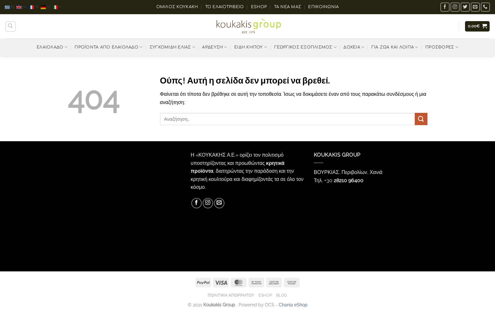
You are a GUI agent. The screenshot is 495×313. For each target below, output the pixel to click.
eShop (259, 7)
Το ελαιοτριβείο (224, 7)
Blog (281, 295)
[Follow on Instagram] (455, 7)
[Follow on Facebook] (445, 7)
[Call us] (485, 7)
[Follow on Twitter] (465, 7)
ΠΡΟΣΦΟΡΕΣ (441, 47)
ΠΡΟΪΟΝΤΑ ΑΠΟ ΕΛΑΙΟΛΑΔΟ (108, 47)
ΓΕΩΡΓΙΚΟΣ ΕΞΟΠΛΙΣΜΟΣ (305, 47)
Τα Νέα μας (287, 7)
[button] (477, 26)
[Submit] (421, 119)
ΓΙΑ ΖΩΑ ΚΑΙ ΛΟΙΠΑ (395, 47)
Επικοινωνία (323, 7)
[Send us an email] (475, 7)
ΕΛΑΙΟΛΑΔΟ (52, 47)
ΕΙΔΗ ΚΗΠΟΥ (250, 47)
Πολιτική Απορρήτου (231, 295)
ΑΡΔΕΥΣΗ (214, 47)
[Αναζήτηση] (10, 26)
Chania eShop (293, 304)
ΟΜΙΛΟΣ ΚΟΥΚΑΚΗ (177, 7)
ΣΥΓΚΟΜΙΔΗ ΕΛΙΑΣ (172, 47)
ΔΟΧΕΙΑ (353, 47)
